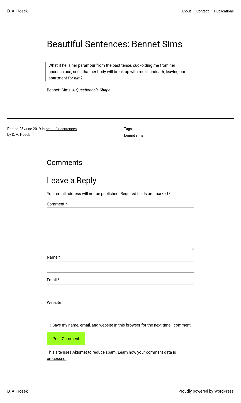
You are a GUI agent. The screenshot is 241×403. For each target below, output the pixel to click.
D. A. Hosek (17, 11)
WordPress (224, 391)
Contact (202, 11)
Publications (224, 11)
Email (53, 280)
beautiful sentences (61, 129)
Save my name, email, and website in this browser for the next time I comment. (122, 325)
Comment (57, 204)
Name (53, 257)
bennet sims (134, 135)
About (186, 11)
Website (54, 302)
